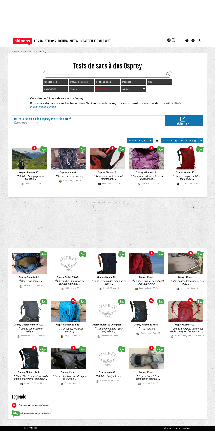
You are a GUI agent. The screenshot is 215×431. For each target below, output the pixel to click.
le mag (38, 41)
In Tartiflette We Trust (95, 41)
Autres (133, 89)
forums (63, 41)
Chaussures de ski (79, 82)
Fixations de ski (103, 82)
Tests (22, 51)
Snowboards (50, 89)
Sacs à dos (32, 51)
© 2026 (167, 428)
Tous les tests (50, 82)
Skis (150, 82)
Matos (15, 51)
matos (74, 41)
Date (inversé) (137, 140)
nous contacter (183, 428)
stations (50, 41)
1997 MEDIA (32, 428)
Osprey (42, 51)
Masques (126, 82)
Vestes (73, 89)
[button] (193, 40)
